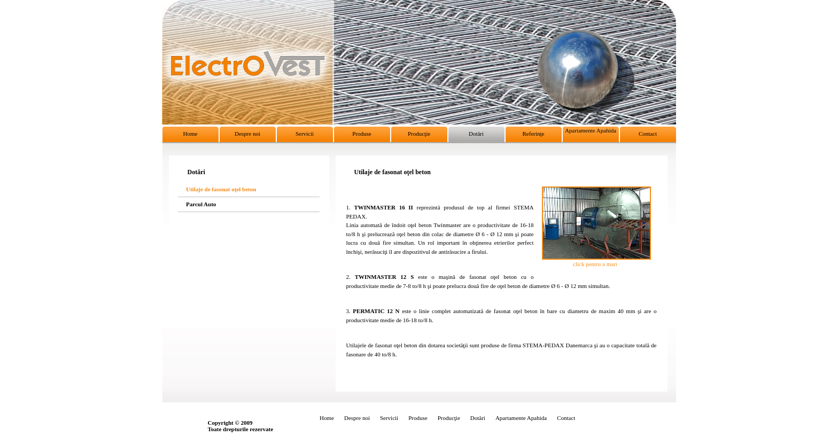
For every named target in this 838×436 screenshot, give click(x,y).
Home (190, 133)
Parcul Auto (201, 204)
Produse (361, 133)
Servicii (305, 133)
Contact (648, 133)
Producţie (419, 133)
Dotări (476, 133)
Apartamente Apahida (590, 130)
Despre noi (247, 133)
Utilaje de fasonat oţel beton (221, 188)
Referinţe (534, 133)
